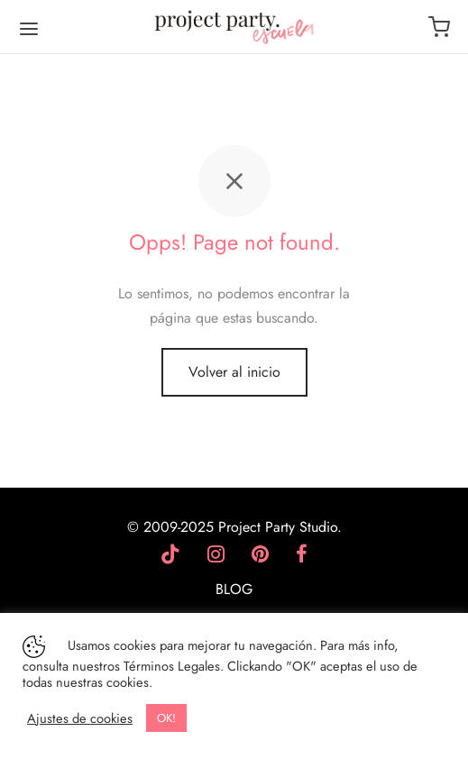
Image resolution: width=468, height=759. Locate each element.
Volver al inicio (234, 371)
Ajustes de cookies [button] (80, 718)
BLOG (234, 589)
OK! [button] (166, 718)
